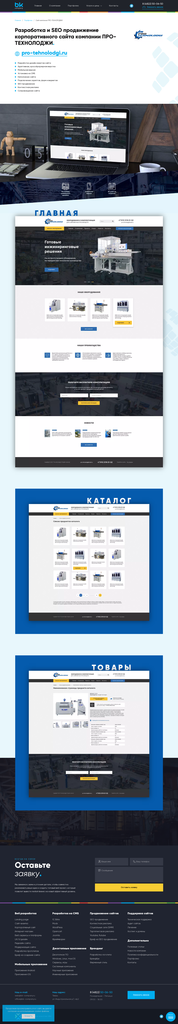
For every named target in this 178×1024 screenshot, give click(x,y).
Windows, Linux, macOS (64, 959)
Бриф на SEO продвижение (103, 939)
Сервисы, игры (59, 963)
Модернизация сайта (25, 947)
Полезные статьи (136, 947)
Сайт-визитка (21, 924)
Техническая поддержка (140, 920)
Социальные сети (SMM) (101, 928)
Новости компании (137, 951)
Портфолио (73, 6)
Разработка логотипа (100, 955)
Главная (38, 6)
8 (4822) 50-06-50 (152, 4)
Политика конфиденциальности (143, 955)
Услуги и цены (92, 6)
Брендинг (96, 948)
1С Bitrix (56, 920)
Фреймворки (58, 939)
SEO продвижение (99, 920)
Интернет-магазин (24, 931)
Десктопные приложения (69, 948)
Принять (28, 1016)
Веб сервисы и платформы (28, 935)
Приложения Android (25, 970)
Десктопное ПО (60, 955)
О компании (54, 6)
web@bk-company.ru (25, 996)
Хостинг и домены (136, 931)
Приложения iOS (23, 974)
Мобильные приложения (31, 964)
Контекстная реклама (100, 924)
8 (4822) (101, 992)
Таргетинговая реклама (102, 931)
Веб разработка (25, 913)
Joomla (56, 935)
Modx (55, 924)
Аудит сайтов (134, 924)
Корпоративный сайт (25, 928)
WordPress (57, 928)
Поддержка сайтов (140, 913)
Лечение (132, 928)
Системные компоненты (64, 967)
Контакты (113, 6)
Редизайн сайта (23, 943)
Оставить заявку (129, 887)
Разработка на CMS (65, 913)
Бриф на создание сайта (27, 955)
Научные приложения (62, 970)
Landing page (22, 920)
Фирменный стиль (98, 963)
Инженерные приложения (64, 974)
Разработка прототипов (27, 951)
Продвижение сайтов (104, 913)
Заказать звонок (152, 7)
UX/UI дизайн (21, 939)
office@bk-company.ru (25, 999)
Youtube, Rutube (98, 935)
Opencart (57, 931)
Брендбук (95, 959)
